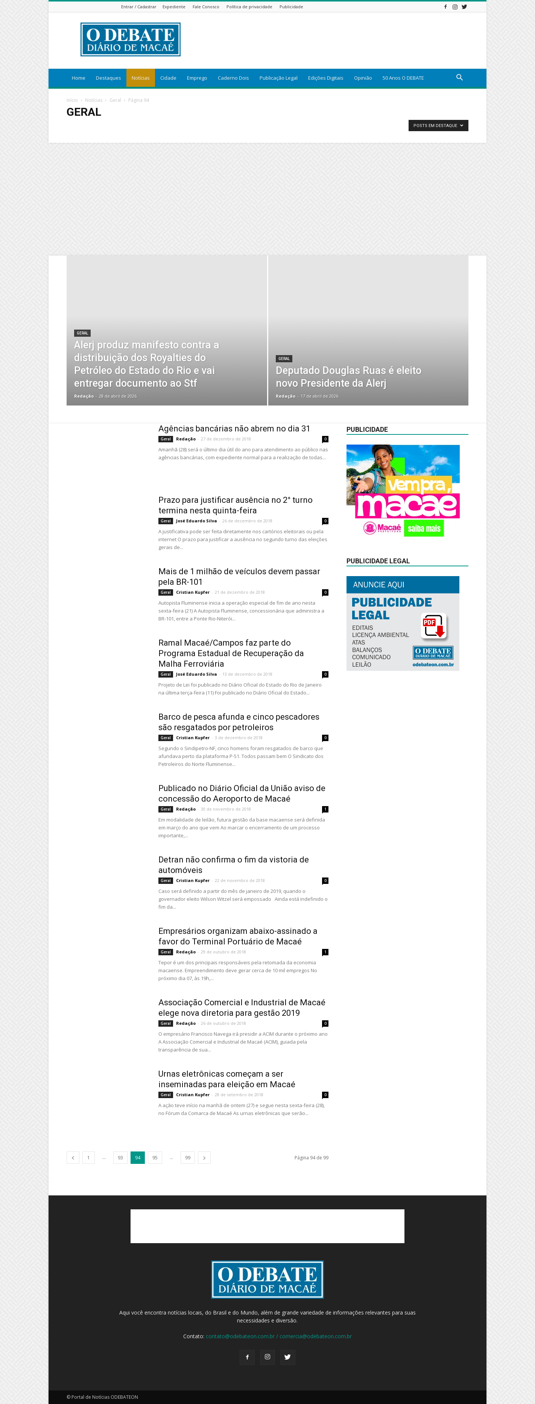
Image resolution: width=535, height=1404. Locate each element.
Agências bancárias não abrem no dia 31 (234, 428)
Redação (84, 396)
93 (120, 1157)
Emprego (197, 77)
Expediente (174, 6)
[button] (459, 78)
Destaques (108, 77)
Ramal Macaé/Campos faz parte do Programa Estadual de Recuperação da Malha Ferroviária (231, 653)
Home (78, 77)
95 (155, 1157)
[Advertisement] (267, 199)
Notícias (141, 77)
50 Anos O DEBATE (403, 77)
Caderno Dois (233, 77)
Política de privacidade (249, 6)
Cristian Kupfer (193, 592)
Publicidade (291, 6)
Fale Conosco (206, 6)
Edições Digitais (325, 77)
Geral (115, 100)
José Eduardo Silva (196, 520)
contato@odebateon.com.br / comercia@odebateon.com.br (279, 1336)
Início (72, 100)
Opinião (363, 77)
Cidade (168, 77)
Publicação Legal (279, 77)
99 (187, 1157)
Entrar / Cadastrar (139, 6)
